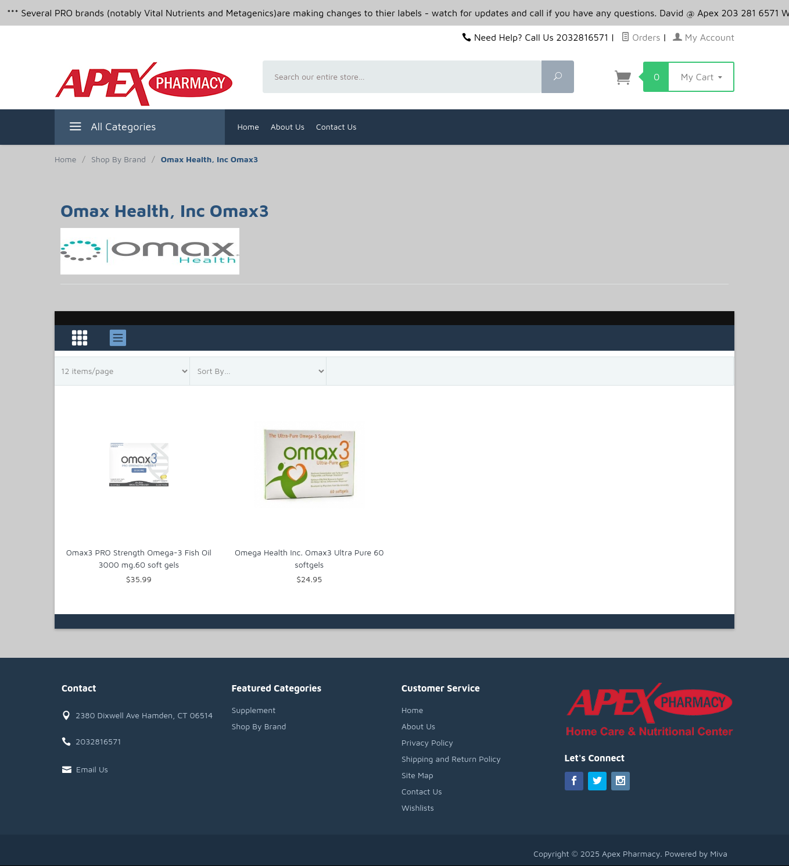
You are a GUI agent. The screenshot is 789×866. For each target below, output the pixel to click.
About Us (287, 126)
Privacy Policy (427, 742)
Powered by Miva (696, 853)
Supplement (254, 710)
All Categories (111, 128)
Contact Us (336, 126)
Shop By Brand (259, 726)
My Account (703, 37)
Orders (641, 37)
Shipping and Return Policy (451, 759)
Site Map (417, 775)
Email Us (92, 769)
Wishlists (417, 807)
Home (248, 126)
